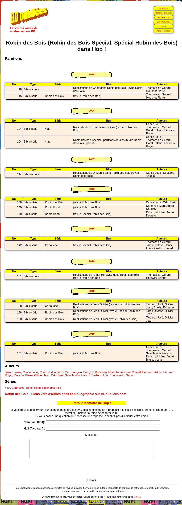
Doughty (88, 372)
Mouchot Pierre (23, 375)
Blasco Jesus (13, 372)
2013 (91, 188)
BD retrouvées (163, 21)
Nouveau (163, 8)
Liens (163, 26)
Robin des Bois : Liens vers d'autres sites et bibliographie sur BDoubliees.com (65, 394)
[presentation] (91, 472)
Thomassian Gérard (122, 375)
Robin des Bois (51, 387)
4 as (7, 387)
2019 (91, 333)
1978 (91, 74)
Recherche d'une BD (163, 17)
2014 (91, 228)
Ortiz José (57, 375)
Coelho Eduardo (50, 372)
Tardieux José (100, 375)
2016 (91, 261)
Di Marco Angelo (71, 372)
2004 (91, 110)
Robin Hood (33, 387)
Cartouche (18, 387)
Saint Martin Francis (77, 375)
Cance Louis (30, 372)
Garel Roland (132, 372)
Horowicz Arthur (152, 372)
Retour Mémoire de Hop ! (91, 403)
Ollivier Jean (41, 375)
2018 (91, 290)
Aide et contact (163, 30)
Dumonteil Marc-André (109, 372)
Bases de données (163, 12)
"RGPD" (138, 500)
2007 (91, 159)
